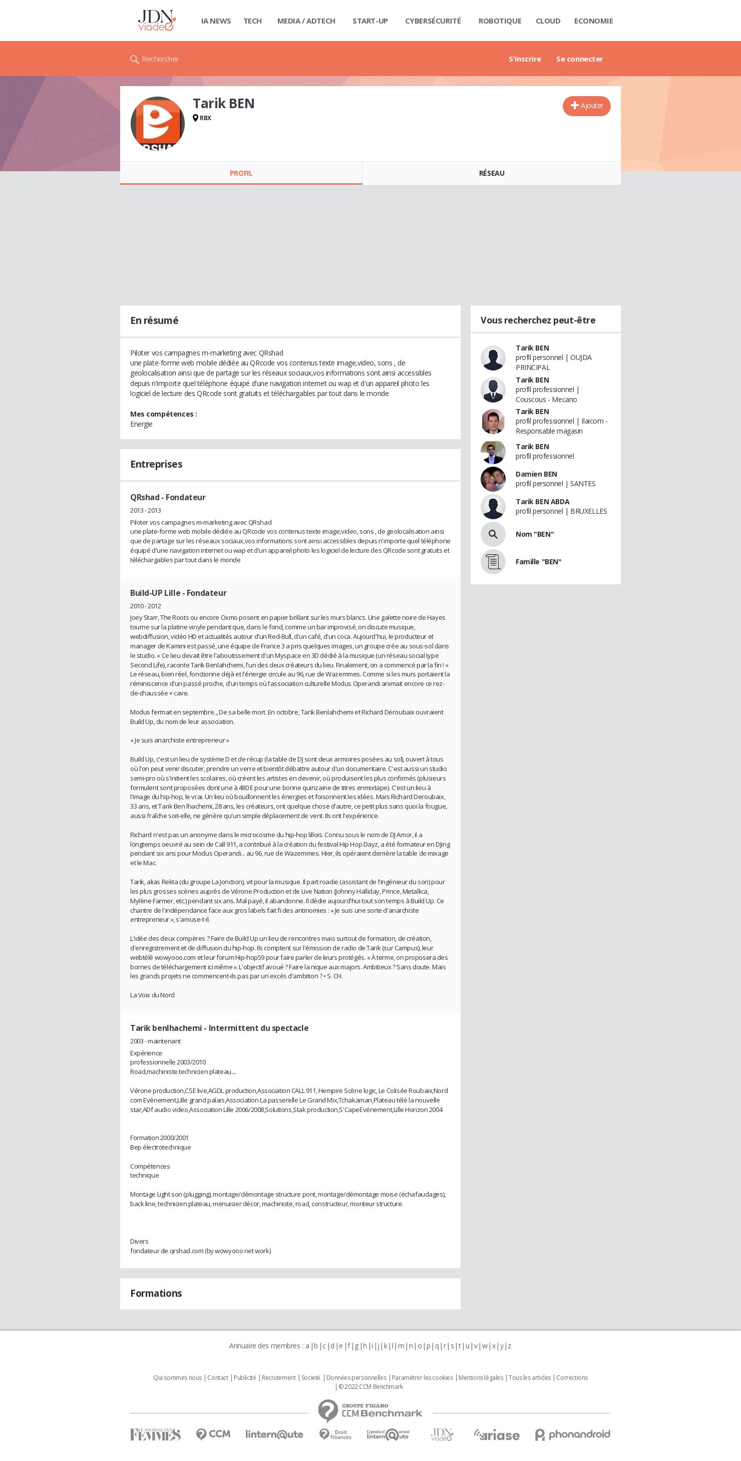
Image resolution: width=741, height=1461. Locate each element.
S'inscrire (525, 59)
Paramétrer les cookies (422, 1377)
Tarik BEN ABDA (542, 501)
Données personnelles (356, 1377)
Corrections (571, 1377)
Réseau (491, 173)
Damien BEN (536, 474)
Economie (593, 21)
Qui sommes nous (177, 1377)
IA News (216, 21)
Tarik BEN (532, 347)
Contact (217, 1377)
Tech (252, 21)
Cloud (548, 21)
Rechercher (160, 59)
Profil (241, 173)
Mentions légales (481, 1377)
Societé (310, 1377)
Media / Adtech (306, 21)
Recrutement (278, 1377)
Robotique (500, 21)
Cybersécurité (433, 21)
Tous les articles (530, 1377)
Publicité (245, 1377)
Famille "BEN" (539, 561)
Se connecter (579, 59)
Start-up (370, 21)
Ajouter (592, 105)
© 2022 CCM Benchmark (370, 1386)
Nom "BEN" (535, 534)
